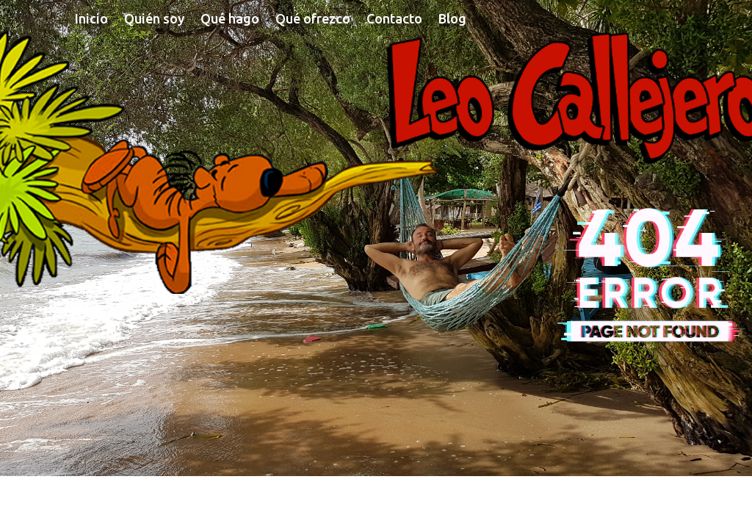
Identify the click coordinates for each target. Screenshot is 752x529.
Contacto (394, 19)
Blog (452, 19)
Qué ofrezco (312, 19)
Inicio (91, 19)
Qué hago (229, 19)
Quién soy (154, 19)
